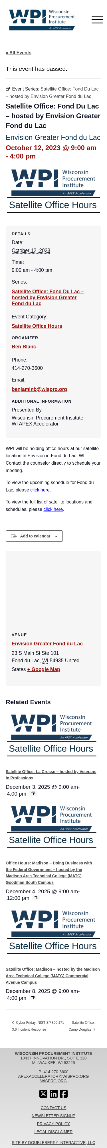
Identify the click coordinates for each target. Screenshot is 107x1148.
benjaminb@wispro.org (39, 389)
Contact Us (53, 1107)
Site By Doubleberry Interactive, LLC (53, 1142)
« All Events (18, 52)
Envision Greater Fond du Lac (47, 644)
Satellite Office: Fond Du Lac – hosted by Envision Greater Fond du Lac (48, 297)
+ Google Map (43, 669)
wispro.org (53, 1081)
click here (40, 489)
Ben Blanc (24, 347)
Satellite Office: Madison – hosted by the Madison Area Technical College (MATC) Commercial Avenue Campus (53, 975)
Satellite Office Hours (37, 326)
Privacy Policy (53, 1123)
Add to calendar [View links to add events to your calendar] (35, 536)
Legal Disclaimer (53, 1131)
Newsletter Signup (53, 1115)
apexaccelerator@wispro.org (53, 1076)
